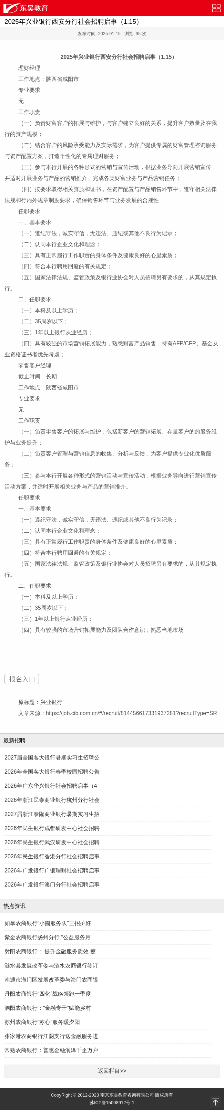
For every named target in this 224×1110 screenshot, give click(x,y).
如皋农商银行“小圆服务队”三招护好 (47, 923)
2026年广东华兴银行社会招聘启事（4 (50, 786)
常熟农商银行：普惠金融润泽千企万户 (51, 1050)
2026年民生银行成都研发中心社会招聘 (52, 828)
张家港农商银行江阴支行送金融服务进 (51, 1036)
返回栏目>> (112, 1071)
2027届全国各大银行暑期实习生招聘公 (52, 758)
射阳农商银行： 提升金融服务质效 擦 (50, 951)
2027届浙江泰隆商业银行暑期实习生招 (52, 814)
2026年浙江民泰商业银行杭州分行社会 (52, 800)
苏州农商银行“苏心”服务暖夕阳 (42, 1022)
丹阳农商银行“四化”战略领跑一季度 (47, 994)
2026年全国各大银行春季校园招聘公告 (52, 772)
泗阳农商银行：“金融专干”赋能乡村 (47, 1008)
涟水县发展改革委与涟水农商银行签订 (51, 965)
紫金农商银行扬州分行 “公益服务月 (47, 937)
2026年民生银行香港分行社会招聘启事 (52, 856)
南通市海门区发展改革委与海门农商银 (51, 980)
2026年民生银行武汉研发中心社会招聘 (52, 842)
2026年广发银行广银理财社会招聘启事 (52, 870)
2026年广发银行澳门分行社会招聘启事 (52, 885)
